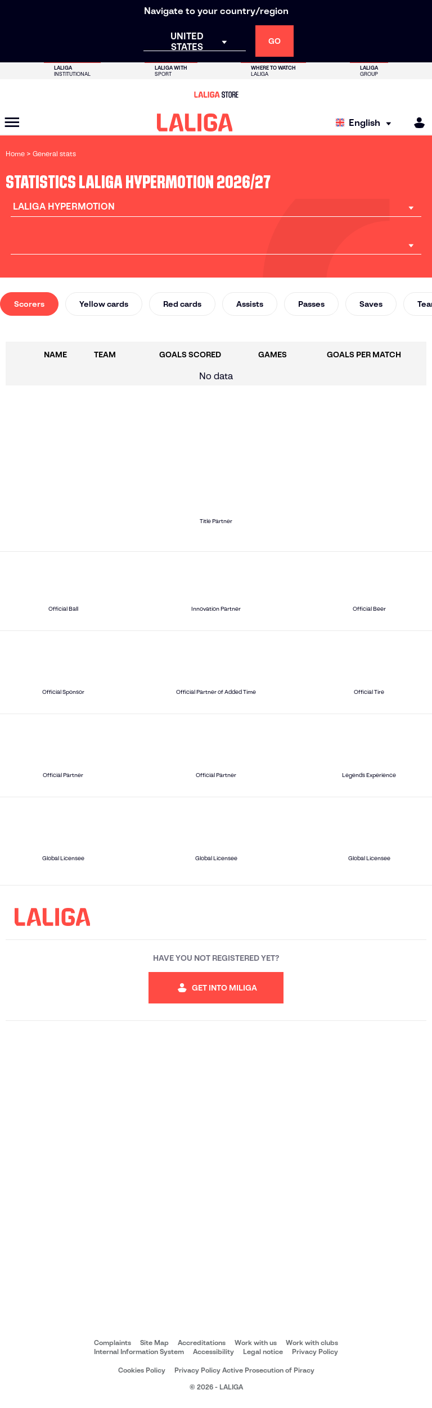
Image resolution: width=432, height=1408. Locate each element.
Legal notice (263, 1351)
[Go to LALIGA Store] (216, 94)
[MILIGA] (416, 122)
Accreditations (202, 1342)
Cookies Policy (141, 1370)
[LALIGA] (195, 122)
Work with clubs (312, 1342)
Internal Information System (139, 1351)
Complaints (112, 1342)
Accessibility (213, 1351)
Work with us (256, 1342)
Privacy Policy (315, 1351)
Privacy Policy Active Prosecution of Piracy (244, 1370)
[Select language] (366, 123)
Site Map (154, 1342)
